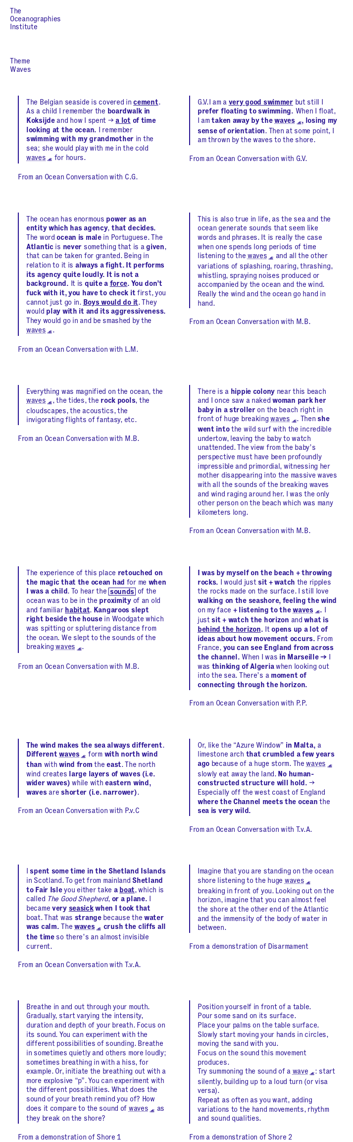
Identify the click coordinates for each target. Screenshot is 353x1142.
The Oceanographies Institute (35, 19)
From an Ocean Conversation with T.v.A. (250, 829)
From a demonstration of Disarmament (248, 946)
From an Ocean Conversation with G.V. (248, 159)
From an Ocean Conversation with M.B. (250, 322)
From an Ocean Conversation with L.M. (78, 349)
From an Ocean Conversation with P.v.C (78, 811)
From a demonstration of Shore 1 (69, 1137)
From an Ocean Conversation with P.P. (248, 703)
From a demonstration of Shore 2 (241, 1137)
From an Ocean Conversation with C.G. (78, 177)
